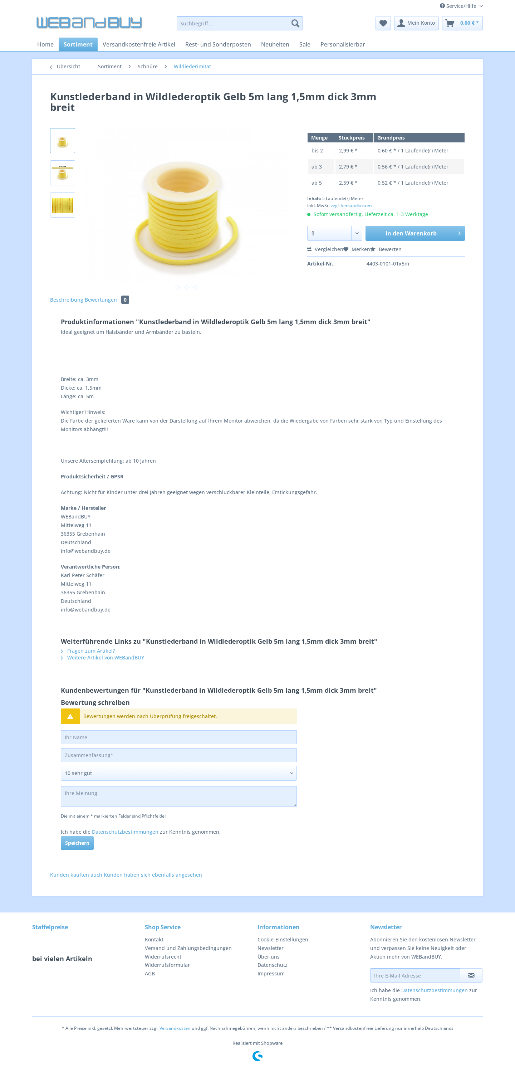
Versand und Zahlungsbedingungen (188, 948)
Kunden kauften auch (76, 874)
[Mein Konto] (416, 23)
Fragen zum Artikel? (88, 650)
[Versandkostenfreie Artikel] (139, 44)
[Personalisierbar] (342, 44)
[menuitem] (240, 26)
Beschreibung (66, 299)
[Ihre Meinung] (179, 796)
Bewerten (386, 249)
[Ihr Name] (179, 737)
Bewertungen (107, 299)
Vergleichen (325, 249)
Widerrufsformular (167, 964)
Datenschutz (273, 964)
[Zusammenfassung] (179, 755)
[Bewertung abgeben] (179, 773)
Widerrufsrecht (163, 956)
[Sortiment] (78, 44)
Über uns (269, 956)
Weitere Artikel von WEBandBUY (102, 657)
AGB (150, 973)
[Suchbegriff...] (240, 23)
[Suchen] (295, 23)
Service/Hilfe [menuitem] (459, 6)
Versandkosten (175, 1028)
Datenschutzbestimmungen (125, 831)
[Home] (45, 44)
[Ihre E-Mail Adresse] (415, 975)
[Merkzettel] (383, 23)
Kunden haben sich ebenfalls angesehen (153, 874)
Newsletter (271, 948)
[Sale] (304, 44)
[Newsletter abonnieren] (471, 975)
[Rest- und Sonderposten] (218, 44)
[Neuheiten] (275, 44)
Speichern (77, 842)
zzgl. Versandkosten (351, 206)
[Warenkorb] (462, 23)
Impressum (271, 973)
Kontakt (154, 939)
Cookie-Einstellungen (283, 939)
